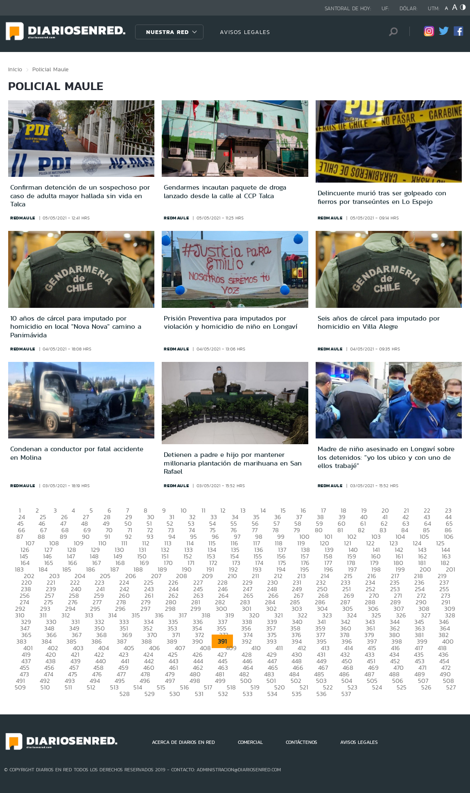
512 (91, 687)
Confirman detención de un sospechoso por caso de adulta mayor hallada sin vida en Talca (80, 195)
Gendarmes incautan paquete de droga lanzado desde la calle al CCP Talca (225, 191)
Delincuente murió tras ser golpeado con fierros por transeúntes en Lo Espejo (382, 197)
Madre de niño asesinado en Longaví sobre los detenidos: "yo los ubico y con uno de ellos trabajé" (386, 457)
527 (451, 687)
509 (20, 687)
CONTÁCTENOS (301, 742)
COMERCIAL (250, 742)
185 (66, 569)
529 (150, 693)
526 (426, 687)
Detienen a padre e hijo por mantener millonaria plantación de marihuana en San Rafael (233, 463)
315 (135, 615)
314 (112, 615)
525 (402, 687)
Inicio (15, 69)
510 (45, 687)
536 (321, 693)
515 (161, 687)
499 (220, 680)
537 (346, 693)
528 (125, 693)
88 (41, 536)
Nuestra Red (167, 31)
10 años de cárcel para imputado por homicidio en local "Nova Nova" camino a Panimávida (75, 326)
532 (223, 693)
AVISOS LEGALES (245, 32)
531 (199, 693)
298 (170, 608)
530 (174, 693)
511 (68, 687)
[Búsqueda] (391, 32)
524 (377, 687)
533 (248, 693)
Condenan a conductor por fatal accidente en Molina (76, 453)
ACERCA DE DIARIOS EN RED (183, 742)
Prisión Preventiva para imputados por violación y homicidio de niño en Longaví (230, 322)
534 (272, 693)
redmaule (22, 218)
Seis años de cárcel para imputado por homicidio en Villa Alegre (379, 322)
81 (340, 530)
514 (137, 687)
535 (297, 693)
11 (203, 510)
